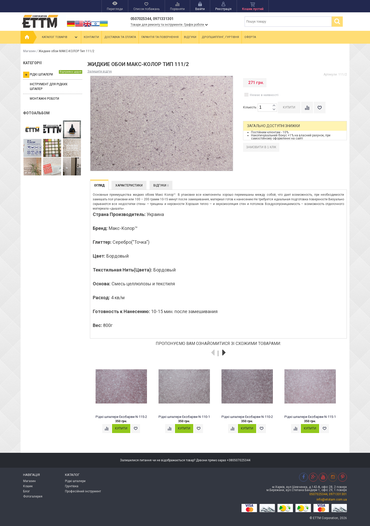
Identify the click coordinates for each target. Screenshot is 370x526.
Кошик (28, 486)
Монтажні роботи (44, 98)
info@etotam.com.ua (332, 499)
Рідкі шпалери (52, 74)
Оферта (250, 37)
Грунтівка (71, 486)
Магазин (29, 51)
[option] (123, 402)
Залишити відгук (99, 71)
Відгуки (190, 37)
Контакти (91, 37)
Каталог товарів (60, 37)
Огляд (99, 185)
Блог (26, 491)
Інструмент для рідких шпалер (49, 86)
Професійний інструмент (83, 491)
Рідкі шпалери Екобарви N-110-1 (184, 417)
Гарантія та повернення (160, 37)
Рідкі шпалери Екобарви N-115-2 (121, 417)
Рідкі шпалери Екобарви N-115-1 (310, 417)
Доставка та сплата (120, 37)
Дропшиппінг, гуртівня (220, 37)
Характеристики (129, 185)
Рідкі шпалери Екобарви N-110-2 (247, 417)
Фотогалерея (32, 496)
